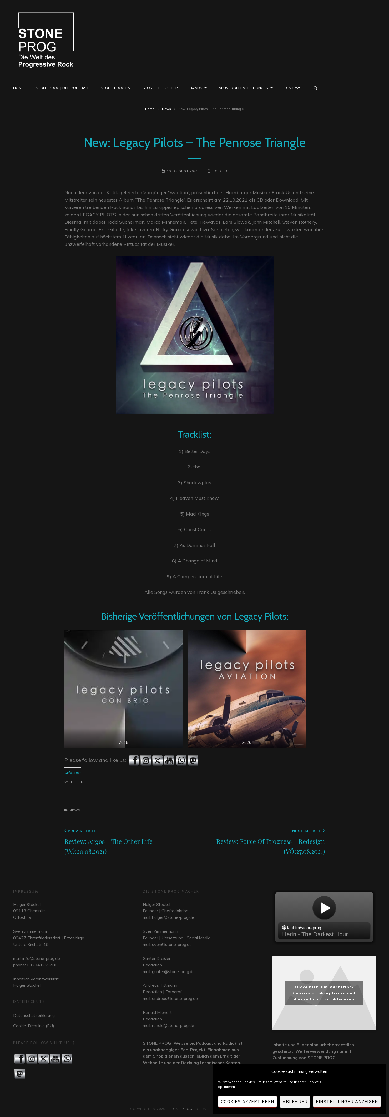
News (166, 109)
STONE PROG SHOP (160, 88)
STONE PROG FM (116, 88)
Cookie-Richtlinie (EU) (33, 1025)
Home (18, 88)
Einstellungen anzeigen (347, 1101)
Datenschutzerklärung (34, 1015)
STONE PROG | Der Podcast (62, 88)
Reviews (293, 88)
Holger (219, 171)
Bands (196, 88)
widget (324, 917)
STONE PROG (180, 1109)
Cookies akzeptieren (247, 1101)
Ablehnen (294, 1101)
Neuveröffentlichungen (244, 88)
